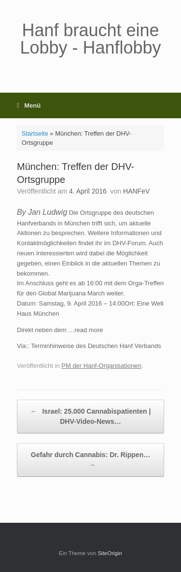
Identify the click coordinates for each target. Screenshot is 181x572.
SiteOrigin (109, 553)
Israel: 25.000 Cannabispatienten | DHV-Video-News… (90, 415)
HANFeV (136, 191)
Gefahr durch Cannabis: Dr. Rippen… (90, 460)
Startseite (35, 133)
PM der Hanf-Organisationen (101, 365)
